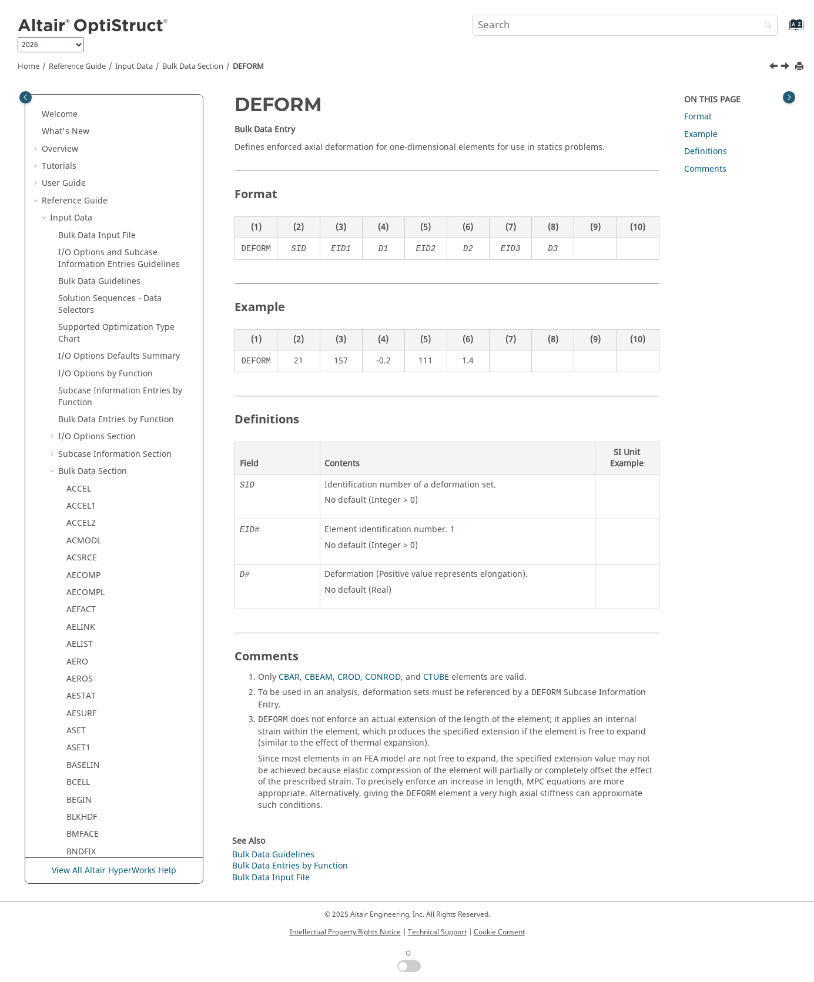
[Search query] (625, 25)
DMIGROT (85, 555)
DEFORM (248, 66)
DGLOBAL (84, 331)
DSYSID (80, 797)
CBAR (289, 677)
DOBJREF (83, 572)
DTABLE (81, 815)
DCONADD (87, 192)
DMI (74, 503)
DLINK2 (81, 434)
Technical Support (437, 932)
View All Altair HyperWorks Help (114, 870)
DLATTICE (85, 382)
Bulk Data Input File (271, 877)
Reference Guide (77, 66)
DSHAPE (82, 745)
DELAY (78, 261)
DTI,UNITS (86, 849)
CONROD (383, 677)
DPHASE (82, 607)
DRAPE (79, 625)
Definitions (705, 151)
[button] (61, 106)
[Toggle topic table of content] (789, 97)
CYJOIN (80, 123)
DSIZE (77, 780)
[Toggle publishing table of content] (25, 97)
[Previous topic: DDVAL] (774, 68)
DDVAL (79, 227)
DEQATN (83, 279)
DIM (74, 348)
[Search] (765, 26)
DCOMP (81, 175)
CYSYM (79, 141)
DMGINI (82, 486)
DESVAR (81, 296)
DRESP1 (81, 676)
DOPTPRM (86, 590)
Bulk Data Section (192, 66)
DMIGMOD (87, 538)
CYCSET (81, 106)
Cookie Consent (499, 932)
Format (698, 117)
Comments (705, 169)
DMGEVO (84, 469)
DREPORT (84, 659)
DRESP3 (81, 711)
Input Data (134, 66)
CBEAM (318, 677)
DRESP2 (81, 693)
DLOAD (80, 452)
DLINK (78, 399)
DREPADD (85, 642)
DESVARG (84, 314)
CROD (348, 677)
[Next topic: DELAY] (786, 68)
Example (701, 134)
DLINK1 (81, 417)
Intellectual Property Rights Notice (345, 932)
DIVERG (81, 365)
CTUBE (436, 677)
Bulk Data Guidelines (273, 855)
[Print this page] (800, 67)
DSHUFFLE (86, 763)
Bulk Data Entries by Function (290, 866)
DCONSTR (85, 209)
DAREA (79, 158)
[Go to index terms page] (784, 30)
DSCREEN (84, 728)
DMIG (77, 521)
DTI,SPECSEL (90, 832)
